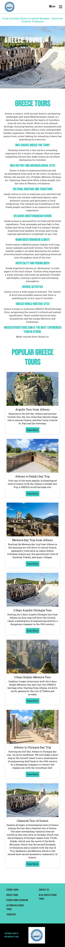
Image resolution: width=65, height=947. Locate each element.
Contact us (44, 889)
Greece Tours (12, 895)
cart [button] (52, 6)
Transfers (11, 914)
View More (32, 429)
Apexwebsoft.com (11, 937)
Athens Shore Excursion (17, 900)
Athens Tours (12, 889)
